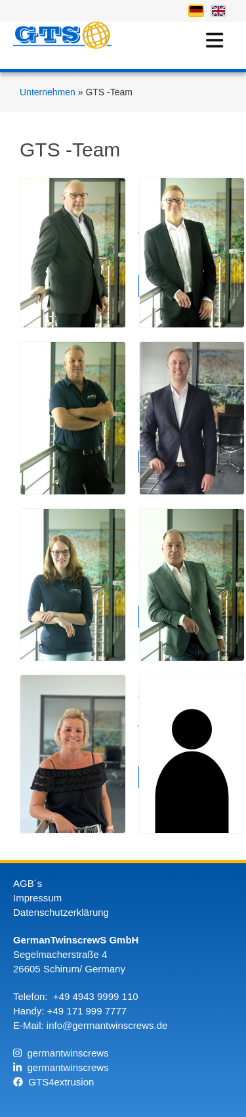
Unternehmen (49, 92)
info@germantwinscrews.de (107, 1025)
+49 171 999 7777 (87, 1010)
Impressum (37, 897)
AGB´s (27, 883)
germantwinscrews (61, 1052)
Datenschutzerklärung (61, 912)
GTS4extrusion (53, 1081)
